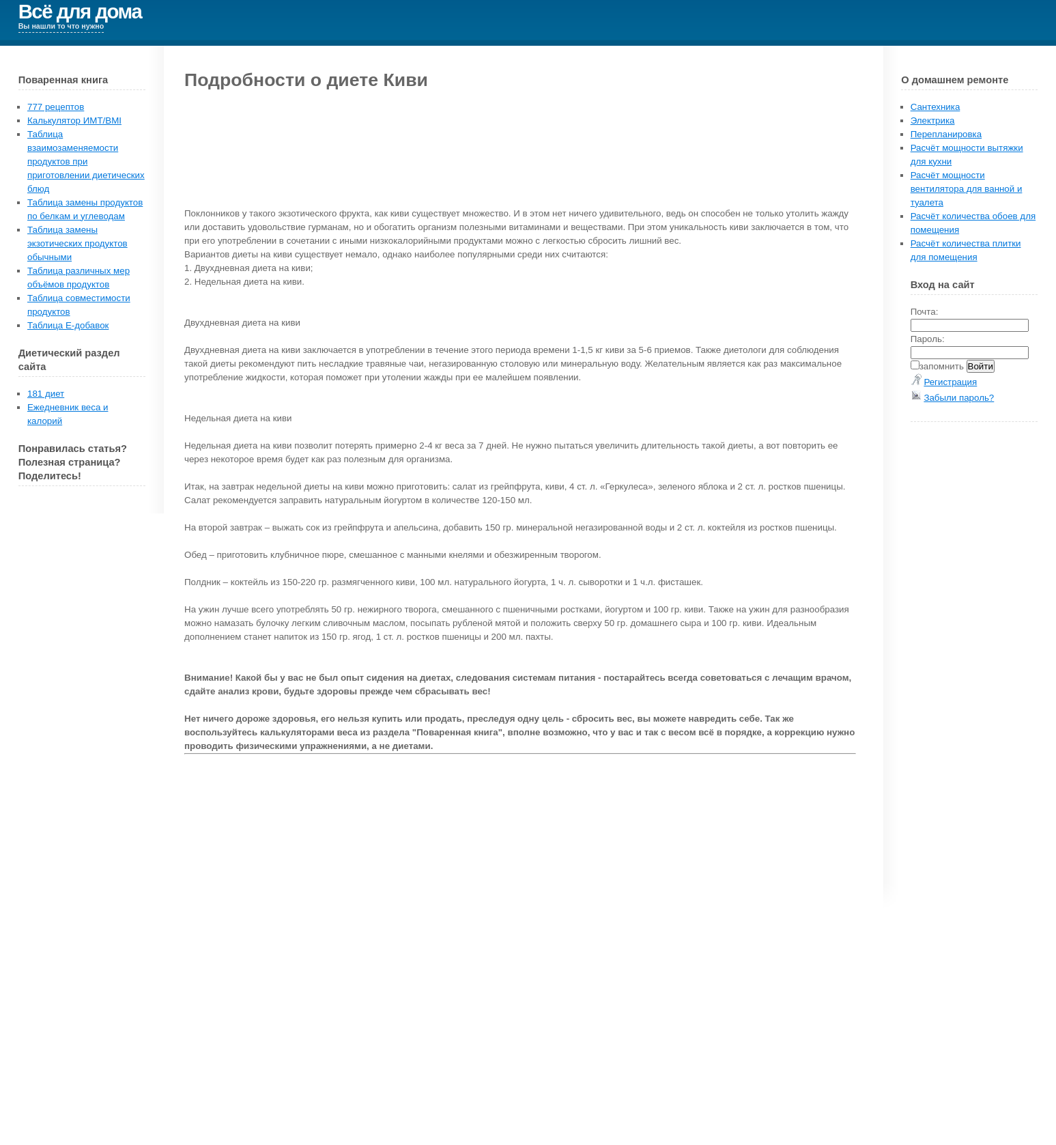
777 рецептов (55, 107)
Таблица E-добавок (68, 325)
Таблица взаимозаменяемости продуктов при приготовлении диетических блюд (86, 161)
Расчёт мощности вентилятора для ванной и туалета (967, 189)
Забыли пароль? (959, 398)
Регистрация (950, 382)
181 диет (45, 393)
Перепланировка (946, 134)
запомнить (941, 366)
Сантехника (935, 107)
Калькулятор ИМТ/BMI (74, 120)
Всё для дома (80, 11)
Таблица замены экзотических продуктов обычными (77, 243)
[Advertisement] (987, 637)
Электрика (933, 120)
